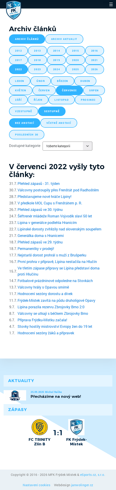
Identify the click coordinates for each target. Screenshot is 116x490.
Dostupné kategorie (24, 145)
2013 (37, 50)
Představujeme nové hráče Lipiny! (44, 196)
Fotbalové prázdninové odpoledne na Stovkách (55, 280)
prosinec (88, 99)
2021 (94, 60)
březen (62, 81)
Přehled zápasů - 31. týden (39, 183)
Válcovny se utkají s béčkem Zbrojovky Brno (53, 313)
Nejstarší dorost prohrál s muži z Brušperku (52, 255)
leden (19, 81)
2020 (75, 60)
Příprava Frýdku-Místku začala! (42, 319)
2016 (94, 50)
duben (85, 81)
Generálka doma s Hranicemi (41, 235)
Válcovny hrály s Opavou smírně (43, 287)
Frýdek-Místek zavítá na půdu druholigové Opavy (56, 300)
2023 (37, 69)
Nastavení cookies (37, 485)
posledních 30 (26, 134)
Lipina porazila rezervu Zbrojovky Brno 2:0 (51, 306)
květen (20, 90)
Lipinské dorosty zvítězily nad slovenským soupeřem (59, 229)
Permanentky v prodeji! (36, 248)
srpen (94, 90)
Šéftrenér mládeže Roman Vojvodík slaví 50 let (55, 216)
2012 (18, 50)
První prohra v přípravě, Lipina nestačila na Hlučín (57, 261)
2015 (75, 50)
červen (44, 90)
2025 (75, 69)
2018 (37, 60)
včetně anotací (58, 123)
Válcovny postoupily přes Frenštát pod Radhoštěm (58, 190)
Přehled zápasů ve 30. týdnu (40, 209)
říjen (38, 99)
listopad (62, 99)
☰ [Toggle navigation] (111, 4)
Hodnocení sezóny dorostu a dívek (45, 293)
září (18, 99)
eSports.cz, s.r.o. (92, 474)
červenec (69, 90)
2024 (56, 69)
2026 (94, 69)
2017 (18, 60)
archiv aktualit (64, 39)
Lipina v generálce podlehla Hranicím (47, 222)
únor (40, 81)
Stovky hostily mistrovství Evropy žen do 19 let (55, 326)
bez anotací (24, 123)
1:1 (58, 432)
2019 (56, 60)
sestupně (51, 111)
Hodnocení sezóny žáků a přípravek (46, 332)
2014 (56, 50)
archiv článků (27, 39)
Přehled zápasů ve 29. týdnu (40, 242)
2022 (18, 69)
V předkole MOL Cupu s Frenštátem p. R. (50, 203)
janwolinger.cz (82, 485)
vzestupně (23, 111)
